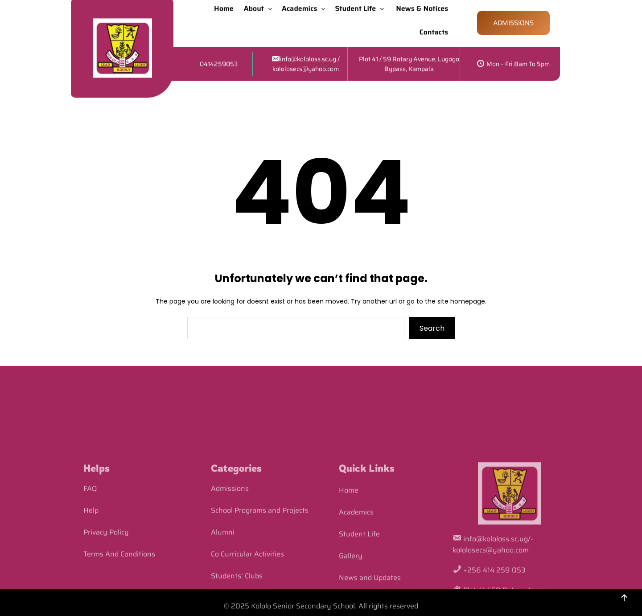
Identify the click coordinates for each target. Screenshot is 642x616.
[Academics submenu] (325, 5)
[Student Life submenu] (384, 5)
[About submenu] (272, 5)
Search (432, 328)
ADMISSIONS (513, 19)
